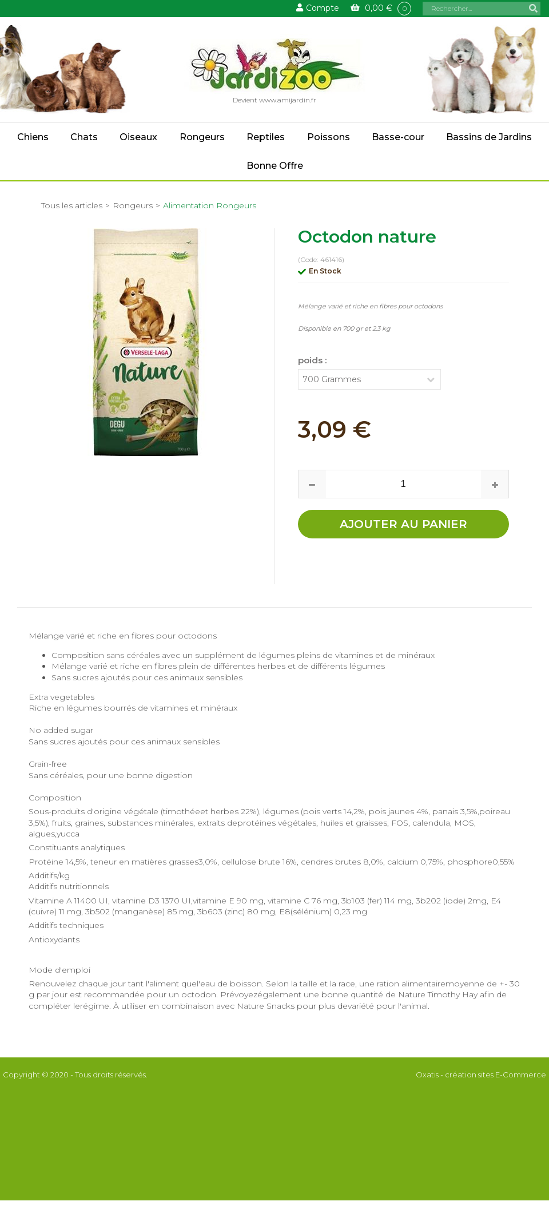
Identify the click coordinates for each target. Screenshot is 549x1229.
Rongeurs (202, 137)
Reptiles (265, 137)
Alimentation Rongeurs (209, 205)
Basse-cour (398, 137)
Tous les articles (71, 205)
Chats (84, 137)
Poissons (328, 137)
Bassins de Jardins (489, 137)
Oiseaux (138, 137)
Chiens (33, 137)
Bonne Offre (274, 165)
